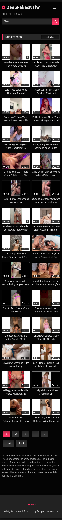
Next (8, 443)
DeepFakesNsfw (21, 7)
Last (21, 443)
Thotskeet (31, 504)
